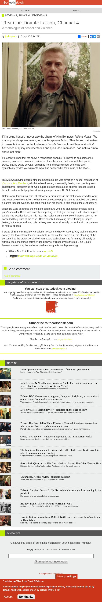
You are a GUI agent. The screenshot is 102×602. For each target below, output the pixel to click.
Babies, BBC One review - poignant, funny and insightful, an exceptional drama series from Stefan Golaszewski (59, 398)
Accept (8, 596)
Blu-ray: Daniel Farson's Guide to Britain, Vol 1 (46, 503)
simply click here (64, 339)
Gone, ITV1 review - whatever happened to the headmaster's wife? (56, 436)
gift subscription (58, 349)
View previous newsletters (51, 573)
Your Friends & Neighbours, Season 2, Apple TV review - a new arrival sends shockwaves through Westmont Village (59, 384)
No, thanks (26, 596)
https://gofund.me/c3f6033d (84, 295)
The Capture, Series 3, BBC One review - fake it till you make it (55, 369)
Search (76, 10)
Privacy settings (66, 576)
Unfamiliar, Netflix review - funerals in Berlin (45, 476)
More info (54, 589)
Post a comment (12, 276)
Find (16, 255)
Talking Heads (40, 255)
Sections (25, 10)
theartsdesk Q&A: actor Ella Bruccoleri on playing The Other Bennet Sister (61, 463)
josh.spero (10, 36)
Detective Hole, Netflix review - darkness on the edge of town (53, 409)
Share (82, 36)
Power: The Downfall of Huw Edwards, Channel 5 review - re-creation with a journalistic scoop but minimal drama (58, 425)
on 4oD (48, 251)
